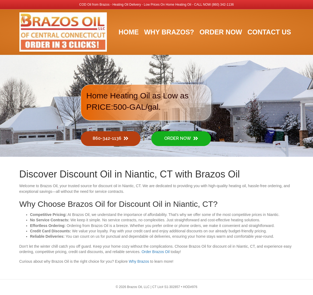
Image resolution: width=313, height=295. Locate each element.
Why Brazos (139, 261)
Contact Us (269, 32)
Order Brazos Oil (156, 252)
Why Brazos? (169, 32)
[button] (110, 138)
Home (128, 32)
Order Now (220, 32)
